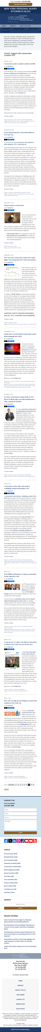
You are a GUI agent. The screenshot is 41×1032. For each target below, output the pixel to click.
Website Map (20, 1004)
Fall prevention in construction (14, 205)
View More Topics (9, 892)
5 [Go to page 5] (24, 784)
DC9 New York (22, 722)
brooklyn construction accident (13, 121)
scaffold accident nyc (25, 562)
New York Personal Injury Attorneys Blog (20, 19)
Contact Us (6, 31)
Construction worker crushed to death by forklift (19, 64)
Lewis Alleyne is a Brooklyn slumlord (20, 530)
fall (20, 247)
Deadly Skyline (16, 294)
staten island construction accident (28, 385)
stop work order (26, 517)
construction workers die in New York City (28, 712)
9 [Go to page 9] (33, 784)
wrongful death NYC (24, 122)
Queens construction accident (27, 630)
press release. (9, 453)
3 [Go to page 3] (20, 784)
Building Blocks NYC (28, 724)
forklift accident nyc (14, 122)
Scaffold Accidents (20, 559)
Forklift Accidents (20, 119)
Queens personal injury (13, 195)
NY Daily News (22, 93)
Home (4, 26)
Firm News (19, 626)
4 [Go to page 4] (22, 784)
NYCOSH (30, 324)
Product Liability (10, 883)
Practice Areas (19, 28)
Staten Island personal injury (25, 387)
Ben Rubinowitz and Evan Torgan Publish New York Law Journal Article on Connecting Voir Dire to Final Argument (20, 934)
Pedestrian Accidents (12, 863)
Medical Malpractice (11, 870)
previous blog (16, 747)
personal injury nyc (22, 194)
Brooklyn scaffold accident (25, 561)
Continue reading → (9, 116)
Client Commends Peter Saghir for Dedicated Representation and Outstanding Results (17, 921)
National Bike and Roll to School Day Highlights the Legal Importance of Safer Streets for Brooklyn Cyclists (19, 941)
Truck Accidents (10, 879)
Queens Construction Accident (24, 192)
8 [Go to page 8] (31, 784)
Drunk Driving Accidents (28, 381)
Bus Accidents (10, 886)
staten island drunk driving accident (11, 387)
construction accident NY (12, 324)
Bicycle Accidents (11, 873)
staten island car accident (17, 385)
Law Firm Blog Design (20, 1030)
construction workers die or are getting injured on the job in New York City (26, 411)
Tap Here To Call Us (20, 4)
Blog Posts (20, 1009)
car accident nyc (10, 384)
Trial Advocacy (10, 889)
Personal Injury (7, 382)
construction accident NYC (12, 194)
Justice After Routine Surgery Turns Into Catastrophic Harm (20, 947)
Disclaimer (21, 995)
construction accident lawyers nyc (13, 629)
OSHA (35, 324)
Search (20, 908)
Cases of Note (33, 28)
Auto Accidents (11, 381)
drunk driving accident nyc (30, 384)
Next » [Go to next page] (6, 789)
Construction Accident (12, 119)
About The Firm (25, 26)
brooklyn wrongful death (24, 121)
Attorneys (6, 28)
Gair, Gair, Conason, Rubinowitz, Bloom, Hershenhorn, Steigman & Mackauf (20, 1025)
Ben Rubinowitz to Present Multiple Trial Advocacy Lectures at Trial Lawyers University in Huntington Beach (19, 927)
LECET (10, 720)
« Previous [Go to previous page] (11, 784)
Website (13, 26)
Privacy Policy (20, 990)
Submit (21, 832)
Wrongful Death (29, 119)
